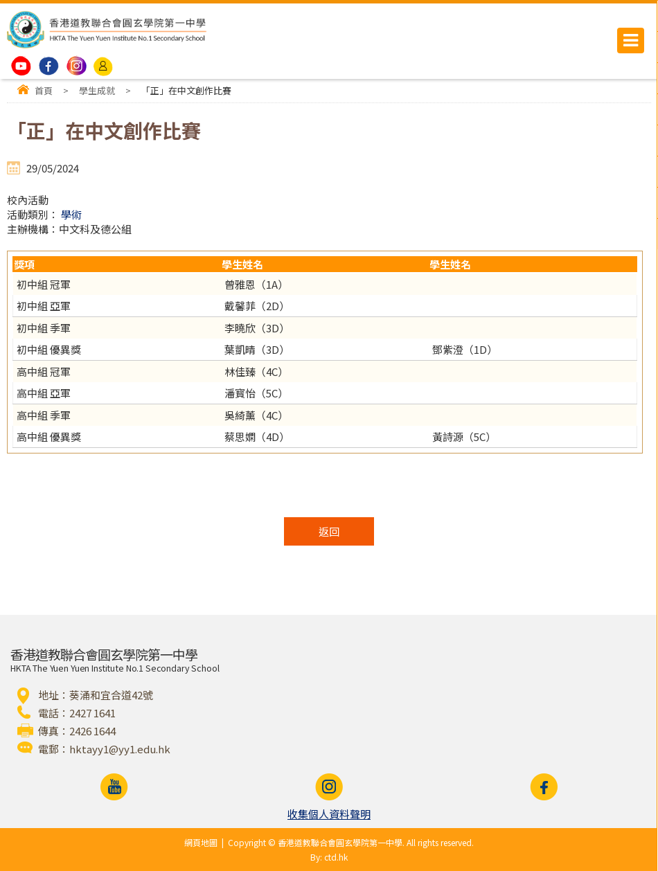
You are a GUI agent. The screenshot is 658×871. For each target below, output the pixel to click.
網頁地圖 (200, 842)
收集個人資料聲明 (329, 814)
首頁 (44, 90)
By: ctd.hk (329, 857)
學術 (71, 214)
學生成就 (97, 90)
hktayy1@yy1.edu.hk (119, 749)
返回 (329, 531)
